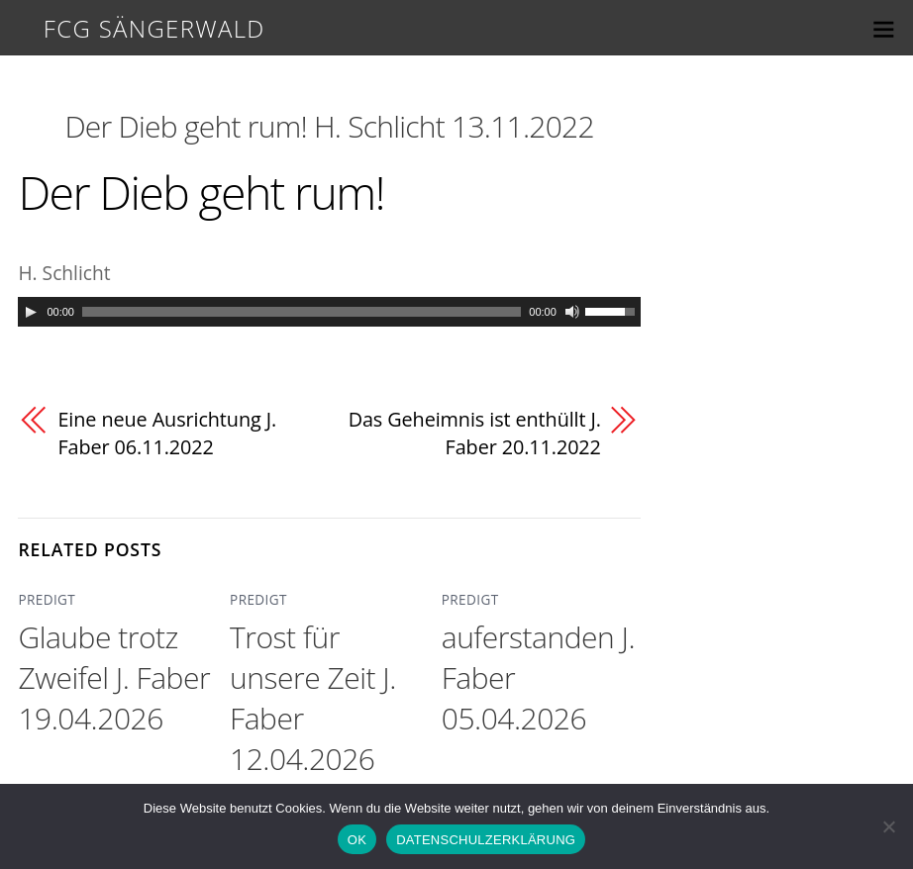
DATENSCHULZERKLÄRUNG (485, 839)
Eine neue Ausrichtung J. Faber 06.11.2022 (171, 434)
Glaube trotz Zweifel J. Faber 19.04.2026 (113, 678)
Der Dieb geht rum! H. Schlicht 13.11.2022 (328, 126)
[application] (329, 312)
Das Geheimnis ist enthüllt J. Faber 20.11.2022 (476, 434)
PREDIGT (43, 601)
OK (357, 839)
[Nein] (888, 826)
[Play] (31, 312)
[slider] (301, 312)
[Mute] (572, 312)
